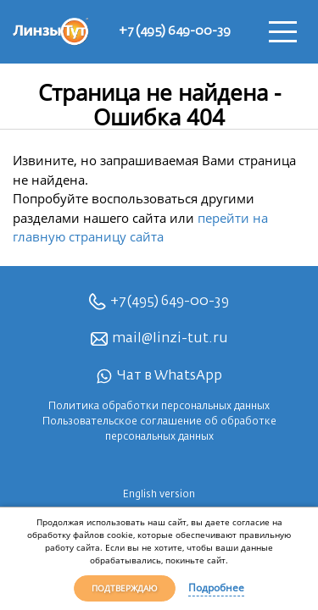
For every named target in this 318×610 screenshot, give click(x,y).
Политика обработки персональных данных (159, 407)
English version (159, 495)
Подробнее (216, 587)
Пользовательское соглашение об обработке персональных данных (159, 429)
